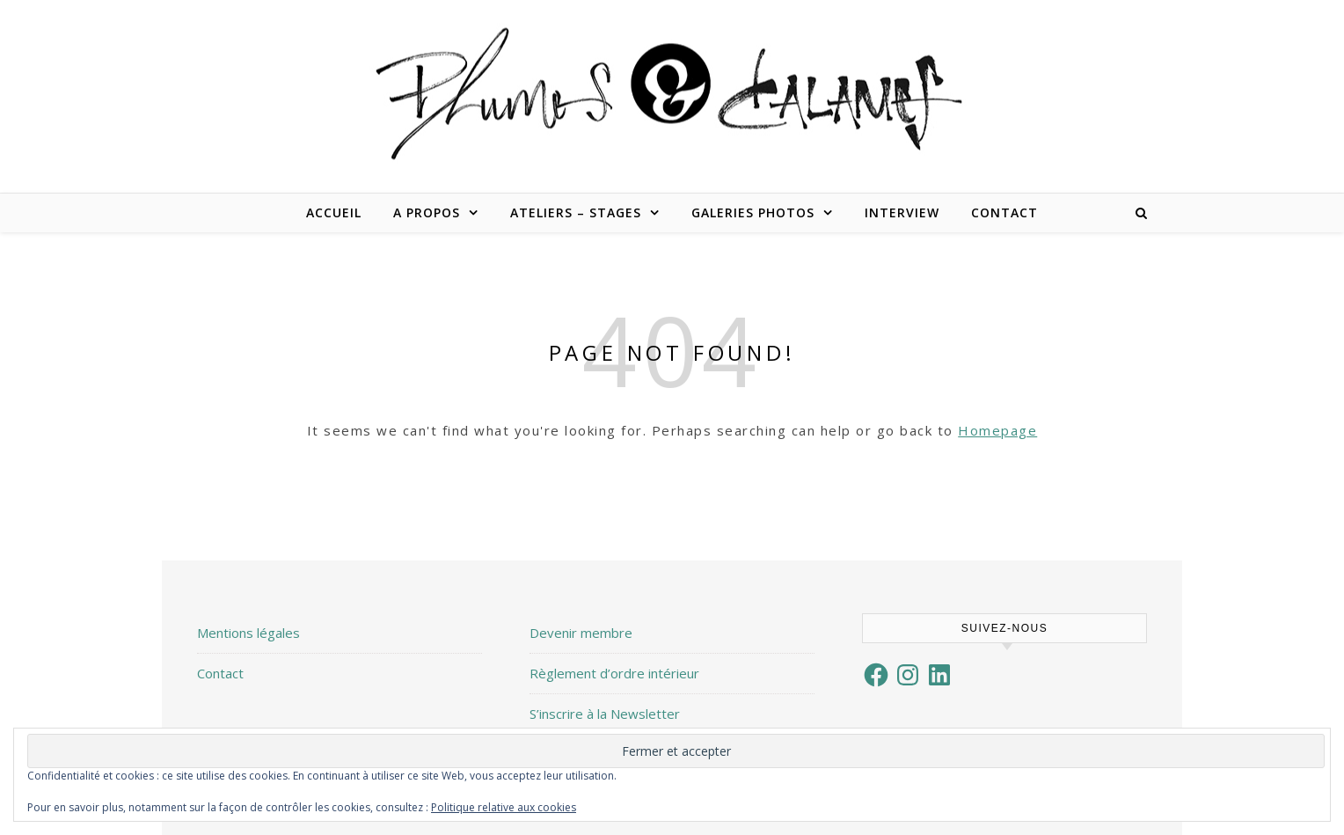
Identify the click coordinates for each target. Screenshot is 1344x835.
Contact (1004, 212)
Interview (902, 212)
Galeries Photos (752, 212)
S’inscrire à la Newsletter (605, 713)
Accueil (334, 212)
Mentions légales (248, 632)
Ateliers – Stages (575, 212)
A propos (426, 212)
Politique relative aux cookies (503, 807)
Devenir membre (581, 632)
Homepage (997, 430)
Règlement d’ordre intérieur (614, 673)
